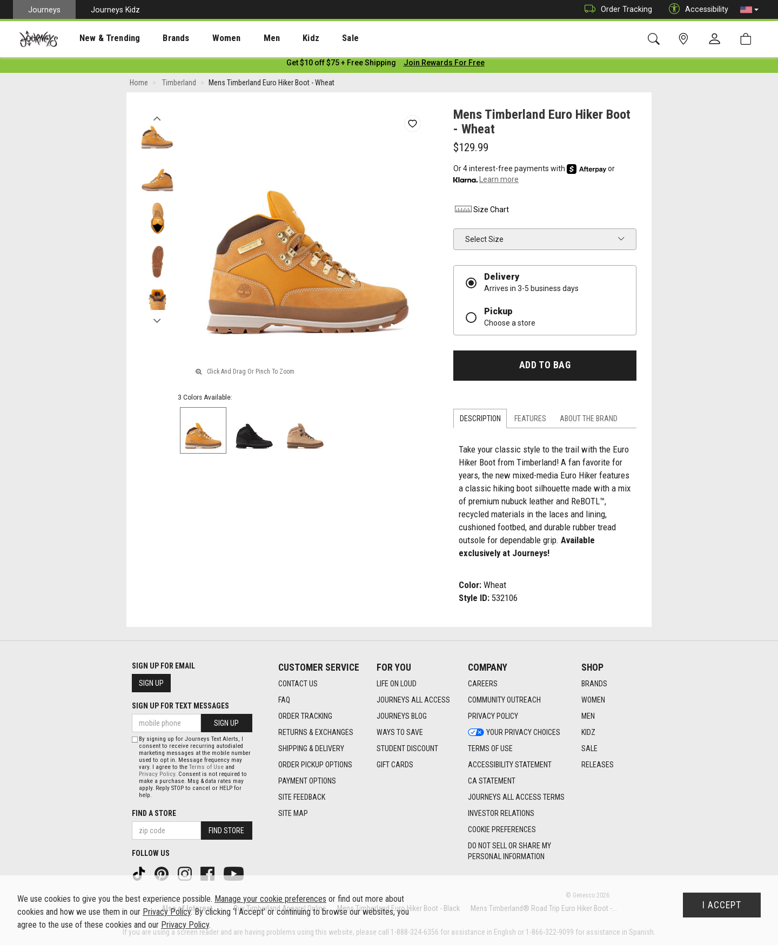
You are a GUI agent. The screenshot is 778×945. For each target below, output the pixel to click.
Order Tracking (615, 9)
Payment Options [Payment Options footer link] (307, 781)
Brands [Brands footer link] (594, 684)
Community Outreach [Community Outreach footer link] (504, 700)
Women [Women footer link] (593, 700)
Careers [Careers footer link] (483, 684)
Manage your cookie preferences (270, 899)
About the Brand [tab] (589, 420)
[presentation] (100, 38)
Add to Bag (545, 367)
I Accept (721, 905)
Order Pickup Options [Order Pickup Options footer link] (315, 765)
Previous (157, 118)
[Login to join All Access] (341, 64)
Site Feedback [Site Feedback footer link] (301, 797)
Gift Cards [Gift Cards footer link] (395, 765)
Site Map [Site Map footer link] (293, 813)
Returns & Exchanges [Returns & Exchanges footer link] (315, 732)
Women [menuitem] (203, 38)
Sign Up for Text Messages (180, 706)
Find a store (154, 813)
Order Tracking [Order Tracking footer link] (305, 716)
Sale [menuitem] (312, 38)
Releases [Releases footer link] (597, 765)
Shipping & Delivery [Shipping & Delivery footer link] (311, 749)
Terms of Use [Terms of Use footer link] (490, 749)
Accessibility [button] (695, 9)
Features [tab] (530, 420)
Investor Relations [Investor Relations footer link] (501, 813)
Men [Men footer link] (588, 716)
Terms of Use (206, 767)
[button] (749, 9)
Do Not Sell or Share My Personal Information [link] (509, 851)
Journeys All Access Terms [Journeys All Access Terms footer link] (516, 797)
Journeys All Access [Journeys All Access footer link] (413, 700)
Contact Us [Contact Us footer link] (298, 684)
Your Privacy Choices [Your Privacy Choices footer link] (514, 732)
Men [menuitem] (243, 38)
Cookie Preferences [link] (502, 830)
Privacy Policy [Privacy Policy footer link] (493, 716)
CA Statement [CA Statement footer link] (491, 781)
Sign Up (151, 683)
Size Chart (481, 211)
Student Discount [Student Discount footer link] (407, 749)
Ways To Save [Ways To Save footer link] (400, 732)
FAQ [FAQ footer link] (284, 700)
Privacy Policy (157, 774)
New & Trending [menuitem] (99, 38)
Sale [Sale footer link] (589, 749)
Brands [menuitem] (159, 38)
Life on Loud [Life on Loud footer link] (397, 684)
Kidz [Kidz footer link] (588, 732)
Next (157, 320)
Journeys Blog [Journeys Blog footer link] (402, 716)
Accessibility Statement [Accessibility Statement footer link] (510, 765)
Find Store (226, 830)
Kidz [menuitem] (278, 38)
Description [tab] (480, 420)
